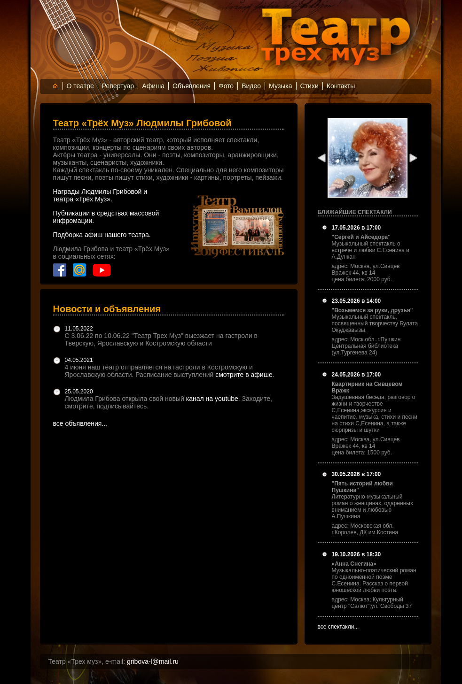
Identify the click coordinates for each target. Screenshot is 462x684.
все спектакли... (338, 626)
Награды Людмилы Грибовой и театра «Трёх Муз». (100, 195)
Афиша (153, 86)
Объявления (191, 86)
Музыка (280, 86)
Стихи (309, 86)
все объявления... (80, 423)
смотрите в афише (244, 374)
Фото (226, 86)
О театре (80, 86)
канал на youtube (212, 398)
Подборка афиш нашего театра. (102, 234)
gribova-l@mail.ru (153, 661)
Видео (251, 86)
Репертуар (118, 86)
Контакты (341, 86)
